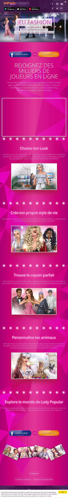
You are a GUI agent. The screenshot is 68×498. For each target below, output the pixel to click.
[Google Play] (10, 9)
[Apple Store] (21, 9)
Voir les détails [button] (47, 496)
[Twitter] (57, 8)
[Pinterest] (52, 8)
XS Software (34, 473)
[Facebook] (52, 4)
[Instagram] (57, 4)
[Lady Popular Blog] (62, 8)
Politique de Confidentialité (43, 479)
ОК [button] (62, 492)
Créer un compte (48, 54)
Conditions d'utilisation (23, 479)
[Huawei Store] (34, 9)
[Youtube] (62, 4)
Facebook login (20, 54)
